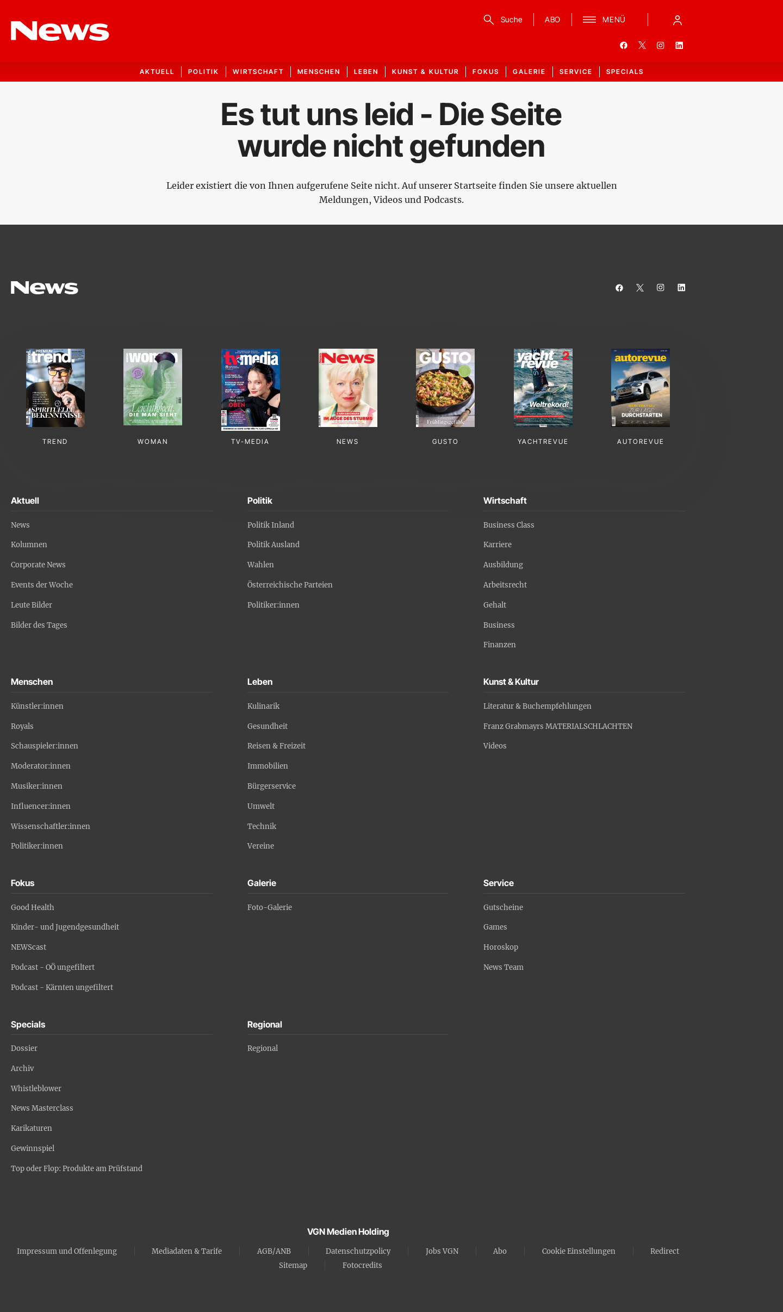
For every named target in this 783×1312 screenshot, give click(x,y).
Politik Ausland (273, 544)
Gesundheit (267, 726)
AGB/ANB (274, 1251)
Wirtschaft (258, 71)
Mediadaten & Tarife (187, 1251)
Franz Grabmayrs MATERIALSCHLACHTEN (557, 726)
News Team (503, 967)
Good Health (32, 907)
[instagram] (660, 45)
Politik (203, 71)
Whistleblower (36, 1088)
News (20, 525)
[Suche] (501, 19)
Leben (366, 71)
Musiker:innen (37, 786)
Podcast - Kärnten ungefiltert (62, 987)
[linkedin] (679, 45)
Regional (262, 1048)
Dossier (24, 1048)
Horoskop (500, 947)
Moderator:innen (41, 766)
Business (499, 625)
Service (576, 71)
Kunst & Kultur (425, 71)
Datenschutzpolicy (358, 1251)
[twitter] (642, 45)
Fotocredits (362, 1265)
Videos (495, 746)
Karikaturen (31, 1128)
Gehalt (494, 605)
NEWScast (28, 947)
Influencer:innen (41, 806)
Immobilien (267, 766)
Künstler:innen (37, 706)
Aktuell (157, 71)
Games (495, 927)
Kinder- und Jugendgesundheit (65, 927)
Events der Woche (42, 585)
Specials (625, 71)
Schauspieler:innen (44, 746)
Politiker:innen (273, 605)
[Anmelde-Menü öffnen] (677, 19)
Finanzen (499, 644)
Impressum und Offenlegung (67, 1251)
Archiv (22, 1068)
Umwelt (261, 806)
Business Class (509, 525)
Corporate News (38, 565)
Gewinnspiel (32, 1148)
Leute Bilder (31, 605)
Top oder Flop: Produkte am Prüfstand (76, 1168)
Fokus (486, 71)
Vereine (260, 846)
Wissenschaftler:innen (50, 826)
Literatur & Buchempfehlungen (537, 706)
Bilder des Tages (39, 625)
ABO (553, 19)
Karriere (497, 544)
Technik (261, 826)
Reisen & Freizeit (276, 746)
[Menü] (604, 19)
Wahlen (260, 565)
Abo (500, 1251)
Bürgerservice (271, 786)
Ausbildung (503, 565)
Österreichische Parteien (290, 585)
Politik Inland (270, 525)
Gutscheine (503, 907)
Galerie (529, 71)
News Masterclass (42, 1108)
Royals (22, 726)
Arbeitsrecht (505, 585)
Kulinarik (263, 706)
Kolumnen (29, 544)
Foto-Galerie (269, 907)
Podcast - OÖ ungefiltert (53, 967)
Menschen (318, 71)
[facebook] (623, 45)
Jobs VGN (442, 1251)
